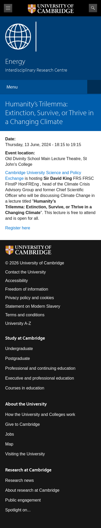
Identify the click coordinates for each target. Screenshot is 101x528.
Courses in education (24, 388)
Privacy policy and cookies (29, 298)
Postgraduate (17, 358)
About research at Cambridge (32, 490)
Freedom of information (26, 289)
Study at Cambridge (25, 338)
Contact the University (25, 272)
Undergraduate (19, 348)
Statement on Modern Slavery (32, 306)
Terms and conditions (24, 315)
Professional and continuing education (40, 368)
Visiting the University (25, 454)
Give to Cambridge (22, 424)
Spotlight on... (18, 510)
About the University (26, 404)
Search (93, 8)
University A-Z (18, 323)
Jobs (9, 434)
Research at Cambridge (28, 470)
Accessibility (16, 280)
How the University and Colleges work (40, 414)
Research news (19, 480)
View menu (8, 8)
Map (9, 444)
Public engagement (23, 500)
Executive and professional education (39, 378)
